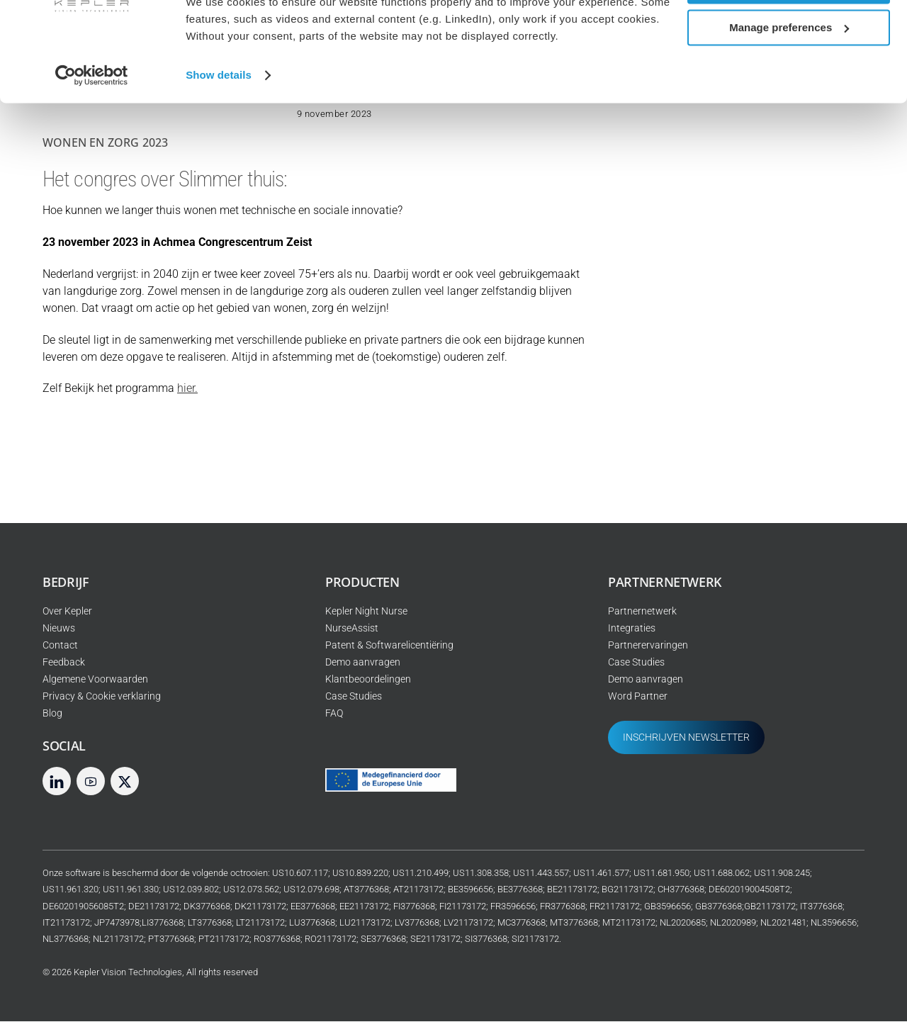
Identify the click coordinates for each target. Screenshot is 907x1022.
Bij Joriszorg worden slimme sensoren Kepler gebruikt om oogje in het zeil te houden (758, 368)
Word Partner (637, 697)
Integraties (631, 629)
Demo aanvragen (362, 663)
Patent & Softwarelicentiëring (389, 646)
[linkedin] (57, 781)
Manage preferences (789, 77)
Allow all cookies (789, 35)
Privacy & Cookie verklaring (102, 697)
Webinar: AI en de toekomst (733, 309)
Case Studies (353, 697)
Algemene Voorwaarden (95, 680)
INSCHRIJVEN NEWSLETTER (686, 738)
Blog (52, 714)
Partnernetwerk (642, 612)
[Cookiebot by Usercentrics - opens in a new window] (92, 124)
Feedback (64, 663)
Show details (219, 124)
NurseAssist (351, 629)
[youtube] (91, 781)
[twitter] (125, 781)
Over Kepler (67, 612)
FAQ (334, 714)
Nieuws (59, 629)
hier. (187, 388)
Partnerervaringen (648, 646)
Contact (60, 646)
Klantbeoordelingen (368, 680)
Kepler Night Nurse (366, 612)
